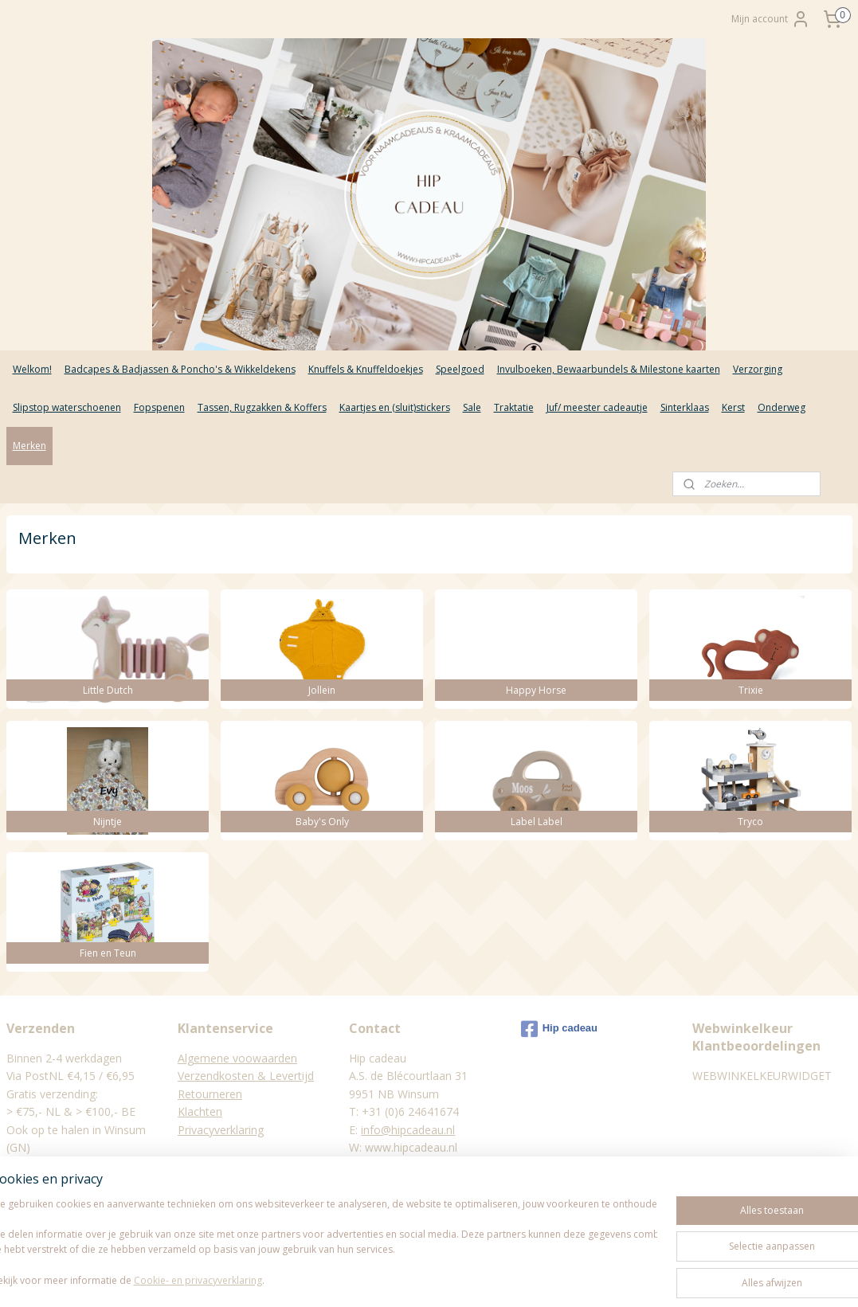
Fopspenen (159, 407)
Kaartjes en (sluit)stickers (394, 407)
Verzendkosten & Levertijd (246, 1075)
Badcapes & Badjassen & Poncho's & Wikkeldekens (180, 369)
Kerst (733, 407)
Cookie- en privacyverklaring (226, 1279)
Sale (472, 407)
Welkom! (32, 369)
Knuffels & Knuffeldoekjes (365, 369)
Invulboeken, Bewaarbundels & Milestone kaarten (608, 369)
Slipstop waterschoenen (67, 407)
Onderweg (781, 407)
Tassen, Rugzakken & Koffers (262, 407)
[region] (324, 1236)
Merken (29, 445)
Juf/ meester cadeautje (597, 407)
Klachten (200, 1111)
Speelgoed (460, 369)
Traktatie (514, 407)
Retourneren (210, 1094)
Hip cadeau (559, 1029)
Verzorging (757, 369)
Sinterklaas (684, 407)
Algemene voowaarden (237, 1058)
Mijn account (770, 19)
